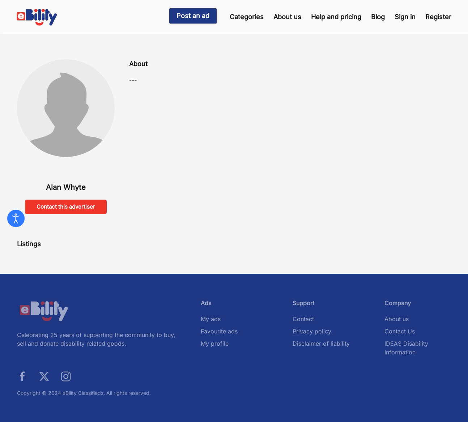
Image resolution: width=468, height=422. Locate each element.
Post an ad (192, 16)
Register (438, 17)
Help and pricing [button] (336, 17)
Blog (378, 17)
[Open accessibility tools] (16, 218)
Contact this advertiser (66, 206)
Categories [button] (247, 17)
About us (287, 17)
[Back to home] (37, 17)
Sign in (405, 17)
